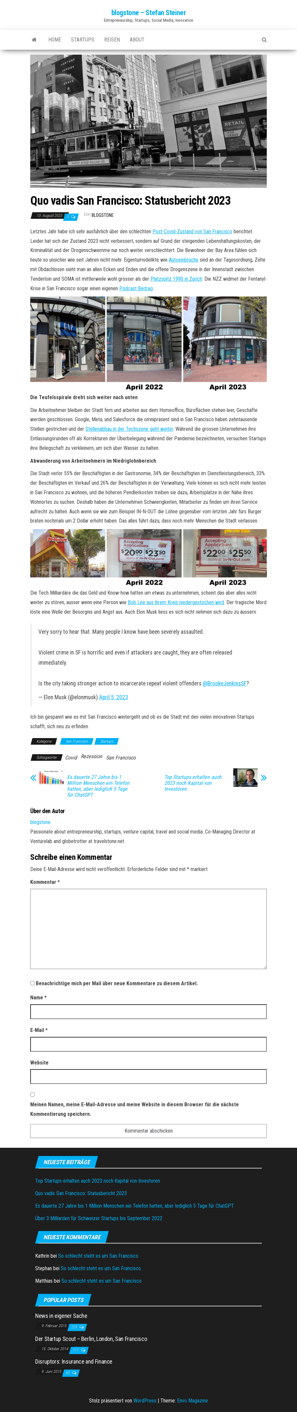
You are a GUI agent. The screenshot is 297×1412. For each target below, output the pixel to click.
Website (39, 1063)
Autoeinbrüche (183, 260)
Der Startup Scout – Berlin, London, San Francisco (91, 1338)
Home (54, 40)
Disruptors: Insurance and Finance (73, 1361)
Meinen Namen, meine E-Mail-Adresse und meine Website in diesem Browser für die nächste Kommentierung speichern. (134, 1109)
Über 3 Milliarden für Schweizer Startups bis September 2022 (98, 1218)
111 (76, 1350)
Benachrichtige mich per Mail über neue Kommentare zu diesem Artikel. (117, 983)
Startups (82, 40)
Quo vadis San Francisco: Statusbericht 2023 (81, 1193)
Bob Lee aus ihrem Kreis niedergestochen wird (176, 602)
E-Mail (39, 1030)
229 (74, 1327)
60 (68, 1373)
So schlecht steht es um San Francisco (98, 1256)
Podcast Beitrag (136, 288)
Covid (71, 758)
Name (38, 997)
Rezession (91, 756)
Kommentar (45, 882)
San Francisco (77, 741)
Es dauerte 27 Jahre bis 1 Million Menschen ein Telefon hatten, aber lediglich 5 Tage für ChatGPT (98, 786)
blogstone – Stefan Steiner (148, 13)
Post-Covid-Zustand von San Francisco (192, 231)
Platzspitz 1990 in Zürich (176, 279)
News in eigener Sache (61, 1315)
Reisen (112, 40)
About (137, 40)
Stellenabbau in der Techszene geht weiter (129, 429)
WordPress (144, 1401)
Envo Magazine (192, 1401)
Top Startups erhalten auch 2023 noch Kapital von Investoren (192, 783)
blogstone (103, 215)
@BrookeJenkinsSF (224, 683)
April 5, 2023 (113, 697)
